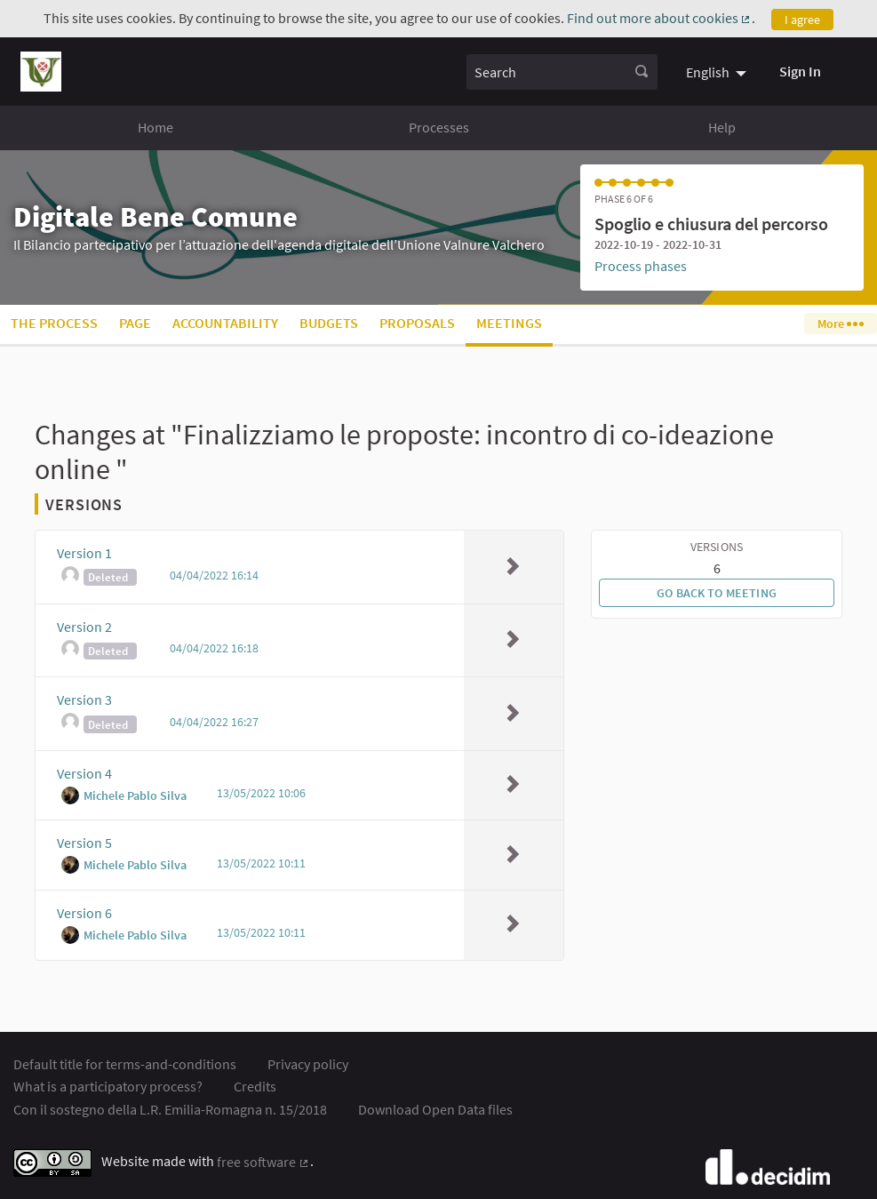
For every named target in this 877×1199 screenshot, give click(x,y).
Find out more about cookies (660, 18)
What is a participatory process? (108, 1086)
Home (155, 127)
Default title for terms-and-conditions (124, 1064)
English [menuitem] (708, 72)
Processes (439, 127)
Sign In (800, 71)
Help (722, 127)
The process (54, 323)
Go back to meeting (717, 593)
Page (135, 323)
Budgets (328, 323)
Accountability (225, 323)
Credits (255, 1086)
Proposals (417, 323)
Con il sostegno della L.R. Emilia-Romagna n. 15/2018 (170, 1109)
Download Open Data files (435, 1109)
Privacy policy (307, 1064)
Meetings (509, 323)
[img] (512, 566)
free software (263, 1162)
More (840, 324)
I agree (802, 20)
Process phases (640, 266)
